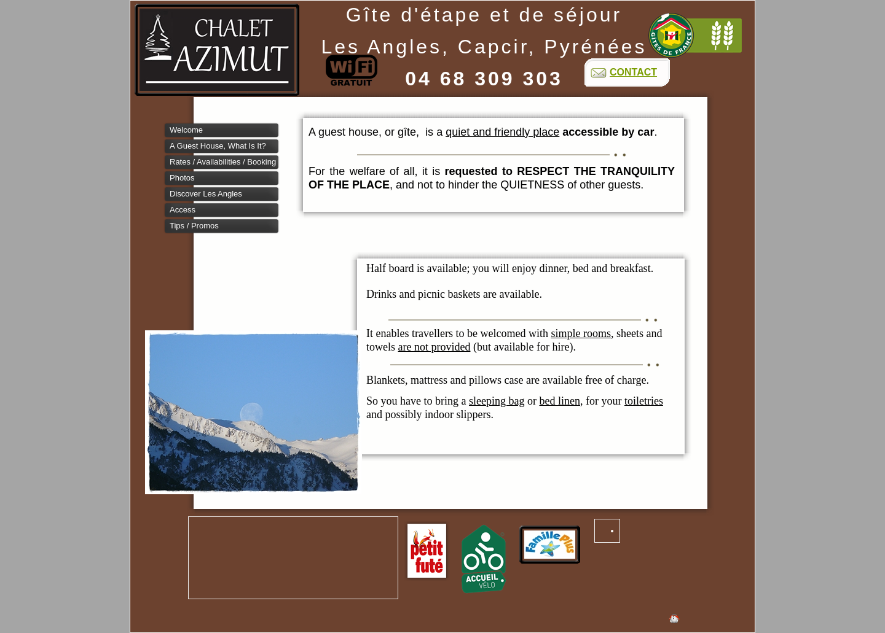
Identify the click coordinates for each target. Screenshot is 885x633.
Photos (182, 177)
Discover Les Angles (206, 193)
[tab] (221, 130)
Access (182, 209)
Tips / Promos (194, 225)
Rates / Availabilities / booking (223, 161)
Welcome (186, 129)
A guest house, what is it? (218, 145)
